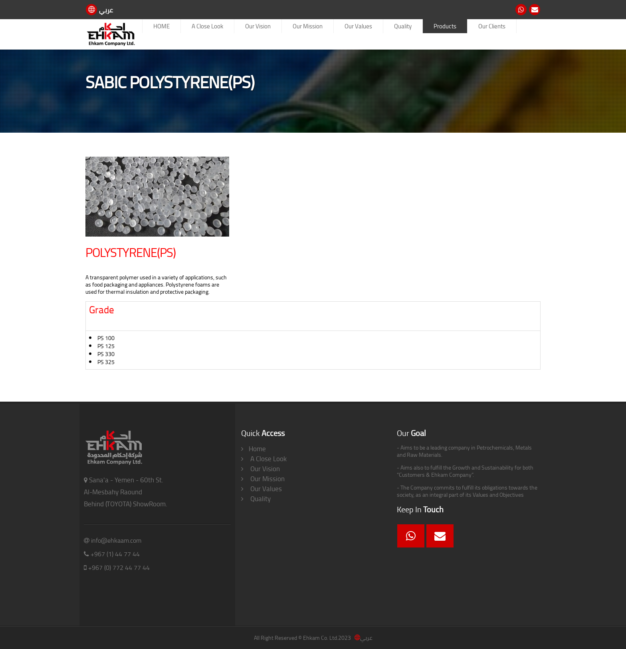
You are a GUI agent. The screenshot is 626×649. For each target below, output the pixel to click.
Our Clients (491, 26)
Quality (403, 26)
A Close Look (207, 26)
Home (253, 449)
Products (445, 26)
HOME (161, 26)
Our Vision (258, 26)
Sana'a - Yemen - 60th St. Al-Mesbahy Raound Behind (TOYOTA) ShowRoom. (125, 492)
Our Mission (308, 26)
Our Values (358, 26)
